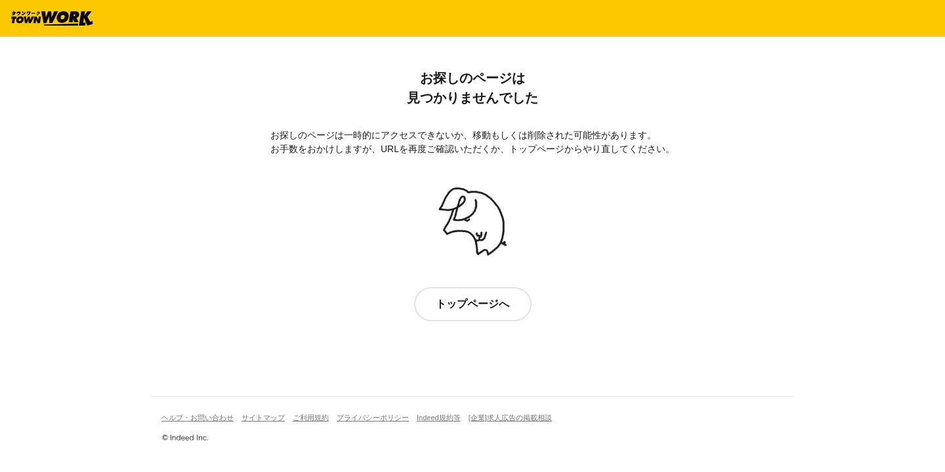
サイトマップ (263, 418)
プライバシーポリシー (373, 418)
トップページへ (472, 303)
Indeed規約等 (439, 418)
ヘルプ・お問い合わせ (197, 418)
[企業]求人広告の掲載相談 (510, 418)
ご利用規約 (311, 418)
